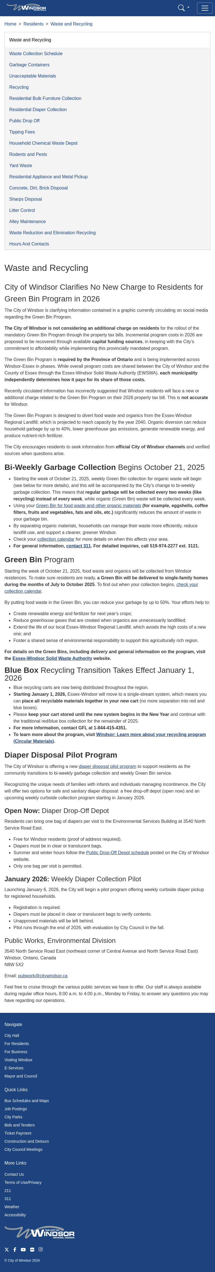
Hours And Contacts (29, 244)
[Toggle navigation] (205, 8)
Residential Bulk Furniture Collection (45, 98)
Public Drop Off (24, 120)
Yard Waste (20, 165)
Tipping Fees (22, 132)
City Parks (13, 1117)
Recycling (19, 87)
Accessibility (15, 1215)
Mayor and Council (20, 1076)
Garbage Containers (29, 64)
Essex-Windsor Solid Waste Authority (52, 658)
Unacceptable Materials (32, 76)
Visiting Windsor (18, 1060)
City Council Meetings (23, 1149)
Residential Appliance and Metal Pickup (48, 176)
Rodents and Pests (28, 154)
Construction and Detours (26, 1141)
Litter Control (22, 210)
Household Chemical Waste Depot (43, 143)
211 (7, 1190)
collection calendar (55, 539)
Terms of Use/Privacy (22, 1182)
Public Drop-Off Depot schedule (117, 852)
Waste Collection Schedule (36, 53)
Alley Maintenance (27, 221)
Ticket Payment (17, 1133)
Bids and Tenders (19, 1125)
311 (7, 1198)
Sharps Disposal (25, 199)
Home (10, 24)
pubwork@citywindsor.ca (42, 975)
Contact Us (14, 1174)
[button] (184, 7)
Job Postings (15, 1109)
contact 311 (78, 546)
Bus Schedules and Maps (26, 1100)
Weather (11, 1207)
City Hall (11, 1035)
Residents (33, 24)
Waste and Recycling (72, 24)
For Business (15, 1052)
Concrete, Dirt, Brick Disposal (38, 188)
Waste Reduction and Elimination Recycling (52, 232)
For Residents (16, 1043)
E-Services (14, 1068)
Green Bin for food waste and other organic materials (88, 505)
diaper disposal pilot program (107, 766)
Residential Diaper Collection (38, 109)
